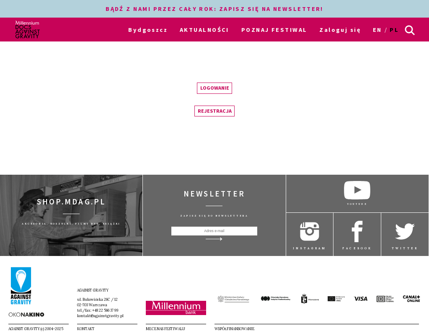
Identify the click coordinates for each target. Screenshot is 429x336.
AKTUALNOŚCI (204, 30)
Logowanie (214, 88)
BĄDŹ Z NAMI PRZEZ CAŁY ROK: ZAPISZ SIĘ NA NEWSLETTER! (214, 9)
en (377, 30)
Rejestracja (215, 111)
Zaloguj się (340, 30)
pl (394, 30)
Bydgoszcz (148, 30)
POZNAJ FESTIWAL (274, 30)
